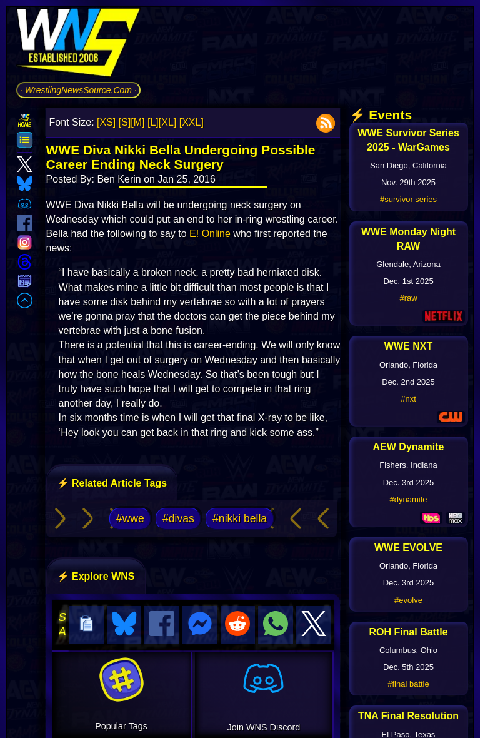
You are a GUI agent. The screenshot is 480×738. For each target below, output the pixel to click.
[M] (137, 122)
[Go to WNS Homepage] (78, 45)
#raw (408, 298)
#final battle (408, 684)
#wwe (130, 518)
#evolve (408, 600)
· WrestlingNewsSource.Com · (78, 90)
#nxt (408, 398)
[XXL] (191, 122)
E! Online (210, 233)
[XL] (167, 122)
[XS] (106, 122)
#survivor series (408, 199)
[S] (125, 122)
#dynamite (409, 499)
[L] (153, 122)
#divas (178, 518)
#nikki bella (239, 518)
